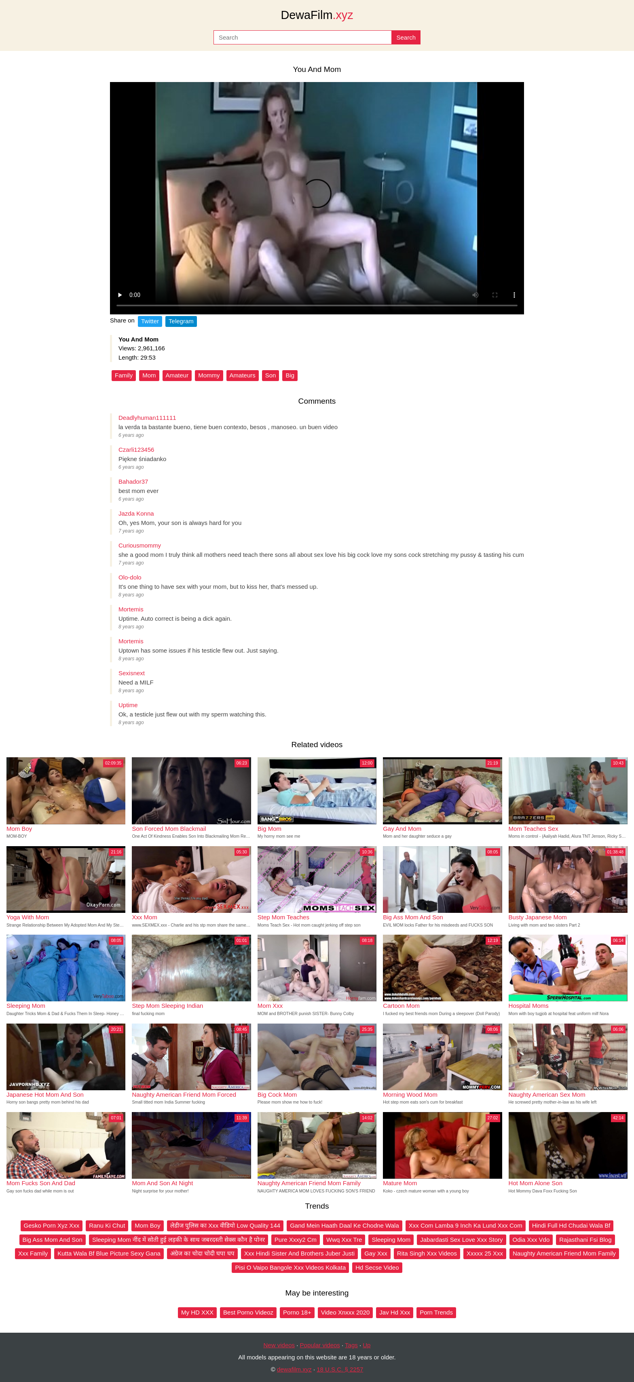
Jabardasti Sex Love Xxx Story (461, 1239)
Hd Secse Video (377, 1267)
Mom (149, 375)
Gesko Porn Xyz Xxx (52, 1225)
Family (124, 375)
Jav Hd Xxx (394, 1312)
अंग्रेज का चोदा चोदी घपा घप (202, 1253)
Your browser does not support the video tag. (317, 198)
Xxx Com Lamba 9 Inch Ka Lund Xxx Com (465, 1225)
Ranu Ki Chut (107, 1225)
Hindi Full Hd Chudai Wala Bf (571, 1225)
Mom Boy (147, 1225)
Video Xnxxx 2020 (345, 1312)
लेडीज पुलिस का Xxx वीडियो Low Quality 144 (225, 1225)
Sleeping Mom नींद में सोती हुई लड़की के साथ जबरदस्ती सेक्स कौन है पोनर (178, 1239)
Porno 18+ (297, 1312)
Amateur (177, 375)
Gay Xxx (375, 1253)
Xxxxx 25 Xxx (485, 1253)
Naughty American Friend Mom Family (564, 1253)
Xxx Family (33, 1253)
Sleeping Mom (391, 1239)
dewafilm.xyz (294, 1369)
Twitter (150, 321)
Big (289, 375)
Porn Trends (436, 1312)
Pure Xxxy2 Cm (296, 1239)
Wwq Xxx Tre (344, 1239)
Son (270, 375)
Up (366, 1345)
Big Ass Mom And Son (52, 1239)
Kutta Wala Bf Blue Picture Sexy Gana (109, 1253)
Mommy (209, 375)
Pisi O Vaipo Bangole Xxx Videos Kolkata (290, 1267)
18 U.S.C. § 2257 (340, 1369)
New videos (279, 1345)
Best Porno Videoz (248, 1312)
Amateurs (243, 375)
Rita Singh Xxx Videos (427, 1253)
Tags (351, 1345)
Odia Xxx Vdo (531, 1239)
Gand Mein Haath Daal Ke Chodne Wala (344, 1225)
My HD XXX (197, 1312)
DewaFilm (317, 14)
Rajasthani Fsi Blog (585, 1239)
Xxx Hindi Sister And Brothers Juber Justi (299, 1253)
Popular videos (320, 1345)
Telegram (181, 321)
